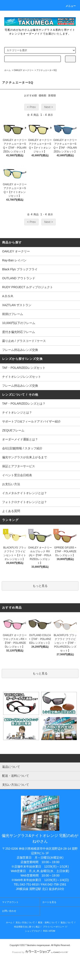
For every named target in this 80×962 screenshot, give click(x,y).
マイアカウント (10, 902)
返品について (67, 922)
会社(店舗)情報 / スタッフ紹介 (22, 448)
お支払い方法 (11, 484)
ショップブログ (32, 931)
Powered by (40, 952)
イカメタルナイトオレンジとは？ (24, 493)
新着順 (52, 95)
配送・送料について (47, 922)
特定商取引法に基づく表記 (27, 927)
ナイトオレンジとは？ (17, 412)
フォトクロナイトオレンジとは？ (24, 502)
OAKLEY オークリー (23, 70)
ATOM (52, 931)
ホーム (7, 70)
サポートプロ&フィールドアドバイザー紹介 (31, 421)
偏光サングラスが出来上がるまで (24, 457)
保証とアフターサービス (18, 466)
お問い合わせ (9, 911)
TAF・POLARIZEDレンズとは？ (23, 403)
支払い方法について (25, 922)
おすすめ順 (30, 95)
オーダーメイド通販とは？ (20, 439)
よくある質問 (11, 511)
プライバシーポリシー (53, 927)
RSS (45, 931)
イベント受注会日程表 (17, 475)
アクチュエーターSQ (46, 70)
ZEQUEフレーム (13, 430)
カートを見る (49, 902)
